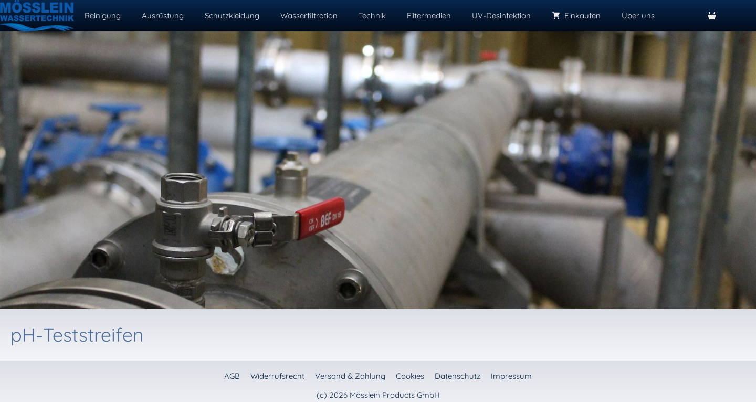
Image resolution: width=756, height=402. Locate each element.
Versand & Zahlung (350, 376)
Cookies (410, 376)
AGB (232, 376)
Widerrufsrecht (277, 376)
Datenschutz (457, 376)
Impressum (511, 376)
